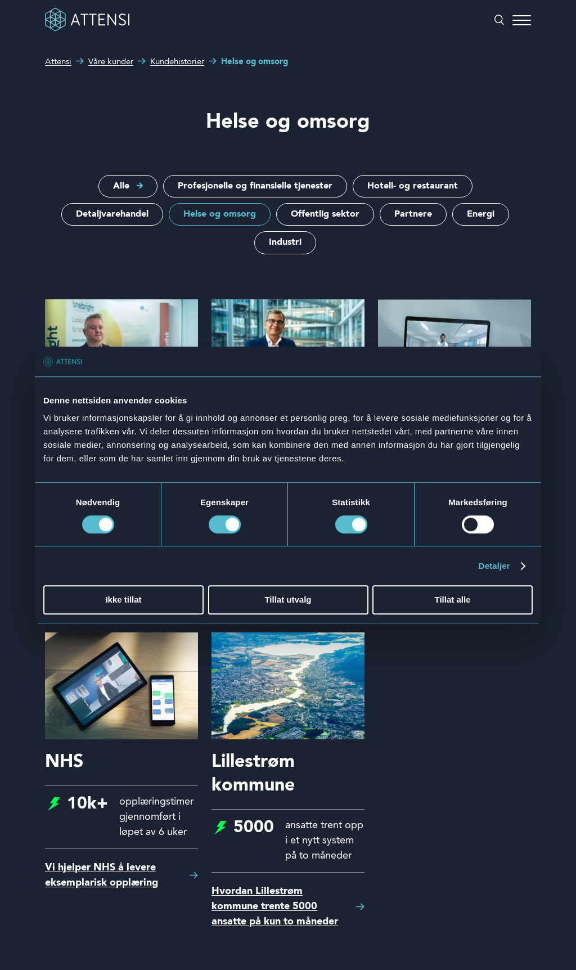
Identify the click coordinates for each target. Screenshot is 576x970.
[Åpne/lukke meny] (521, 20)
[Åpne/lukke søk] (499, 21)
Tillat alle (453, 600)
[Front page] (87, 29)
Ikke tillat (123, 600)
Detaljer (494, 566)
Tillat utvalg (287, 600)
